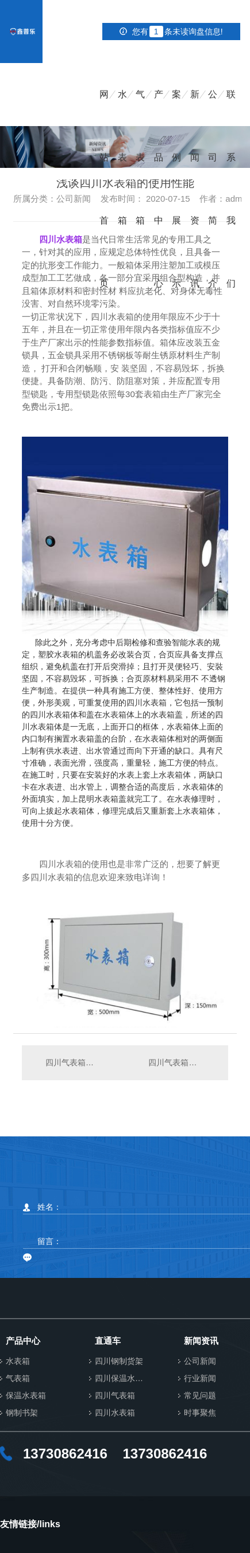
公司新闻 (200, 1361)
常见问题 (200, 1395)
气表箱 (140, 107)
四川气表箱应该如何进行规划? (182, 1062)
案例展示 (176, 107)
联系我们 (231, 107)
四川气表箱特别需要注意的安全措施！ (73, 1062)
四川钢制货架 (119, 1361)
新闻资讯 (194, 107)
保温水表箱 (26, 1395)
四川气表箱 (115, 1395)
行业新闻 (200, 1378)
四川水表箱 (115, 1413)
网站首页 (104, 107)
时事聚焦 (200, 1413)
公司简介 (212, 107)
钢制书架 (22, 1413)
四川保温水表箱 (122, 1378)
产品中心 (158, 107)
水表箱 (122, 107)
